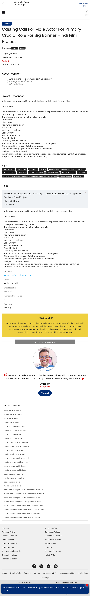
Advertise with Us (50, 573)
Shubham (45, 383)
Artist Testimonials (9, 543)
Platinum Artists (8, 532)
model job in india (11, 422)
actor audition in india (13, 434)
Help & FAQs (50, 555)
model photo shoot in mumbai (16, 462)
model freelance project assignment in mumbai (24, 494)
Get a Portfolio (8, 540)
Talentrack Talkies (52, 532)
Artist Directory (8, 547)
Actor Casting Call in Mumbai (18, 275)
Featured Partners (9, 536)
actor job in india (11, 418)
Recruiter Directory (9, 559)
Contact (36, 573)
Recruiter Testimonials (11, 551)
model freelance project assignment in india (22, 501)
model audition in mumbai (15, 430)
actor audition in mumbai (14, 426)
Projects (5, 528)
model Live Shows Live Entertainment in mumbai (24, 509)
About (4, 573)
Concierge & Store (68, 573)
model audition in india (13, 438)
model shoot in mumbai (14, 478)
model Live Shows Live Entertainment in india (22, 517)
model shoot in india (12, 486)
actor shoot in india (12, 482)
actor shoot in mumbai (13, 474)
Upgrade (48, 547)
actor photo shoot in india (15, 466)
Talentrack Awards (53, 540)
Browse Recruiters (9, 555)
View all (45, 393)
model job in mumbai (13, 414)
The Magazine (51, 528)
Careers (27, 573)
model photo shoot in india (15, 470)
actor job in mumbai (12, 411)
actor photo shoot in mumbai (16, 458)
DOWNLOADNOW (84, 4)
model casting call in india (15, 454)
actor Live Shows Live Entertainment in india (22, 513)
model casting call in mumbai (16, 446)
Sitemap (45, 578)
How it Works (15, 573)
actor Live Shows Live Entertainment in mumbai (23, 505)
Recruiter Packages (53, 551)
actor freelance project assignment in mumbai (23, 490)
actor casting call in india (14, 450)
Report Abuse (50, 543)
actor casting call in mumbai (16, 442)
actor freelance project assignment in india (22, 498)
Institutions (83, 573)
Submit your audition (54, 536)
